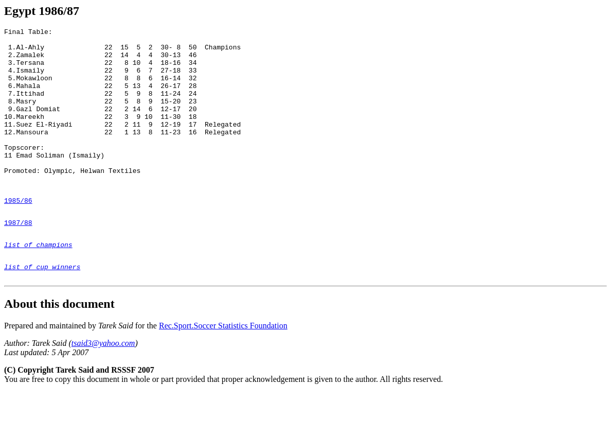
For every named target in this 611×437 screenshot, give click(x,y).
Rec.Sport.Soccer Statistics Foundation (223, 370)
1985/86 (18, 234)
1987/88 (18, 259)
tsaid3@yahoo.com (103, 387)
